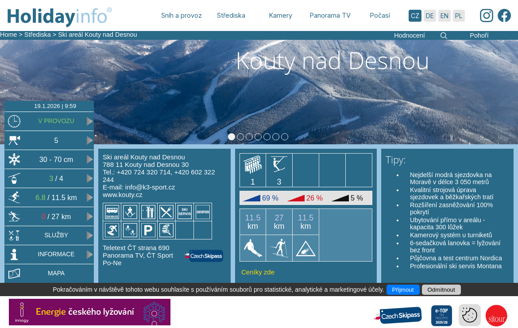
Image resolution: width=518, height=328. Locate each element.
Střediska (37, 34)
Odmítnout (441, 289)
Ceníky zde (257, 272)
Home (8, 34)
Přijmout (403, 289)
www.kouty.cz (123, 194)
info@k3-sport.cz (150, 187)
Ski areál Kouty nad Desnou (97, 34)
